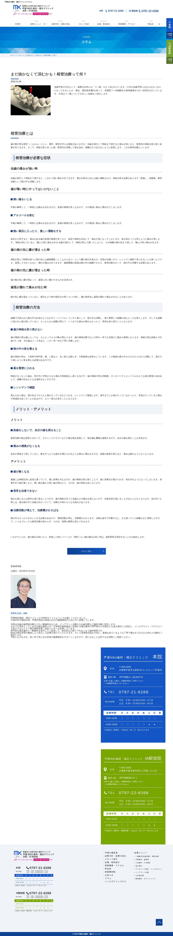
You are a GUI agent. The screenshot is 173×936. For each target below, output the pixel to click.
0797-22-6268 (134, 793)
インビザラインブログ (115, 881)
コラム (108, 878)
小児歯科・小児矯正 (143, 862)
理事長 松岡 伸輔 (19, 613)
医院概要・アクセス (126, 22)
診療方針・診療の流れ (60, 22)
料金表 (151, 22)
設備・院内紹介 (103, 22)
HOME (17, 24)
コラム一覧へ (86, 551)
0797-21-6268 (134, 692)
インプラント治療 (142, 872)
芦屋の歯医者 (111, 853)
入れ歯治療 (139, 875)
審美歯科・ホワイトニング (145, 878)
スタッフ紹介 (83, 22)
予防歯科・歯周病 (142, 859)
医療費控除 (110, 872)
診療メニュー (36, 22)
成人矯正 (138, 866)
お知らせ (109, 875)
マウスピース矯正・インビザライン (148, 869)
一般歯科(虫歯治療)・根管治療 (147, 856)
